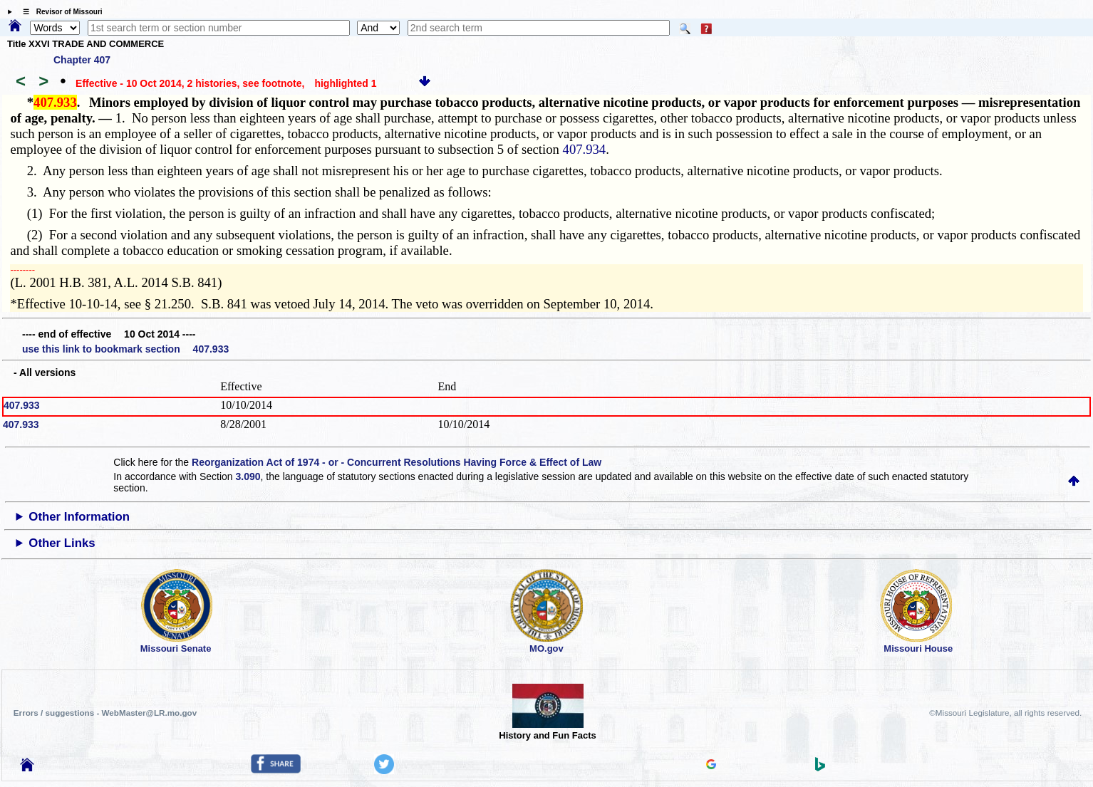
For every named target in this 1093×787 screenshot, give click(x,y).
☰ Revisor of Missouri (59, 12)
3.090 (248, 476)
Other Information (79, 516)
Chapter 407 (81, 60)
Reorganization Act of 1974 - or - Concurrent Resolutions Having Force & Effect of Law (396, 462)
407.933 (22, 405)
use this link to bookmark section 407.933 (125, 349)
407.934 (584, 149)
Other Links (62, 543)
